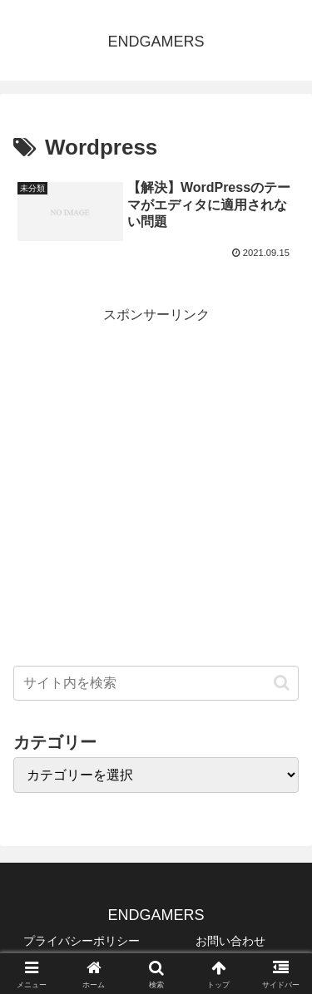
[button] (281, 682)
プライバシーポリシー (81, 940)
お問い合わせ (230, 940)
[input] (156, 683)
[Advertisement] (156, 483)
